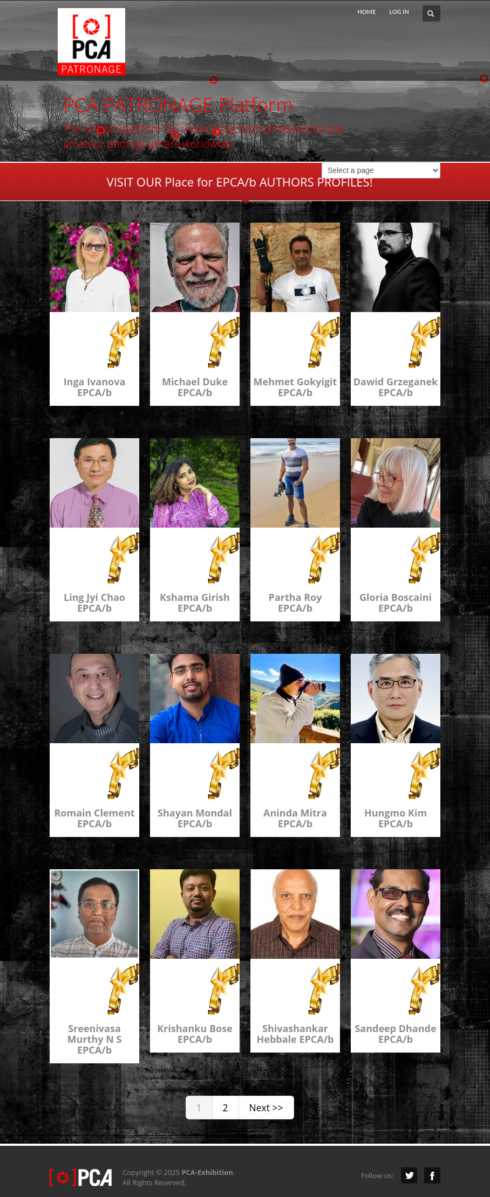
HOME (366, 11)
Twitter (409, 1175)
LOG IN (399, 11)
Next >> (266, 1107)
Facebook (432, 1175)
